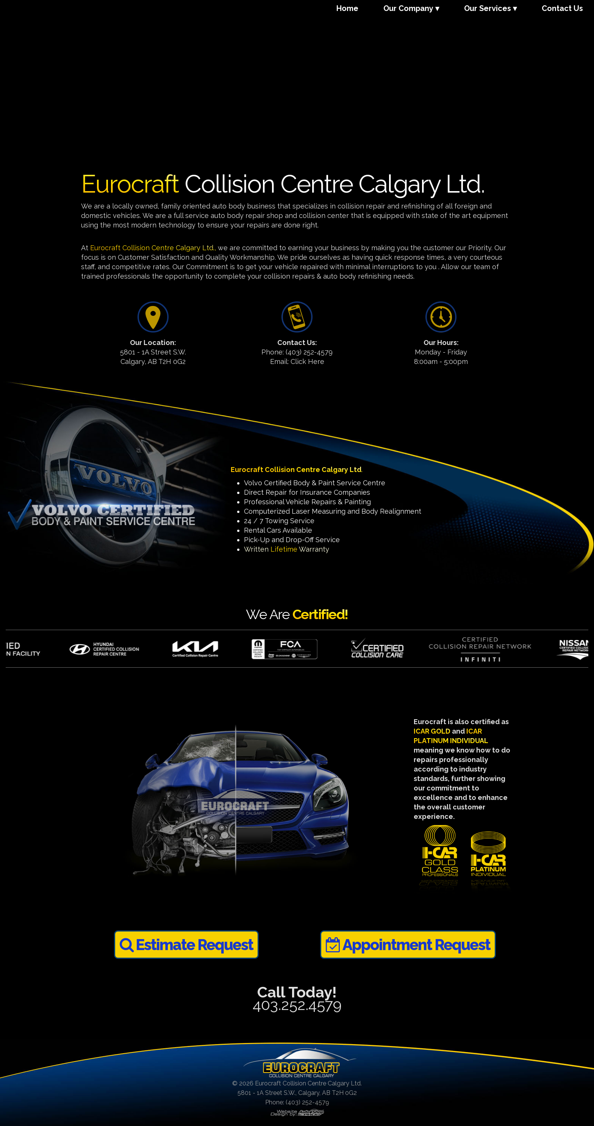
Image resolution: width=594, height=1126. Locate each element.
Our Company (408, 8)
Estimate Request (186, 944)
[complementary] (539, 1084)
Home (347, 8)
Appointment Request (408, 944)
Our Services (487, 8)
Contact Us (562, 8)
